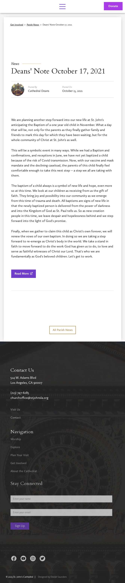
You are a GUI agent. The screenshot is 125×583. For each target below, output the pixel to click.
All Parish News (62, 330)
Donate (113, 6)
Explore (15, 447)
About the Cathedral (23, 471)
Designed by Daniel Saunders (52, 576)
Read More (24, 273)
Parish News (33, 25)
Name (14, 492)
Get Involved (16, 25)
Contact (15, 417)
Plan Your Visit (19, 455)
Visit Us (15, 409)
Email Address (18, 506)
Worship (15, 439)
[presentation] (38, 543)
